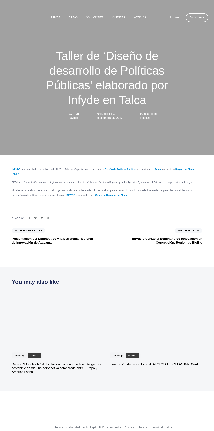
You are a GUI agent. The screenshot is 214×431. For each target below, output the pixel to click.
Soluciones (95, 17)
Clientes (118, 17)
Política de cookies (110, 427)
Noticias (139, 17)
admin (74, 117)
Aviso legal (89, 427)
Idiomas (175, 17)
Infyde (55, 17)
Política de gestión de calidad (156, 427)
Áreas (73, 17)
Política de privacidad (67, 427)
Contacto (130, 427)
